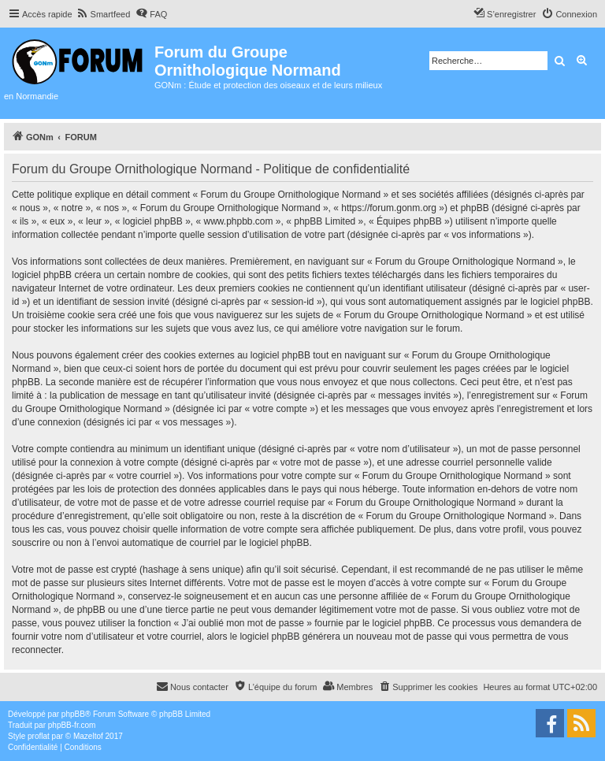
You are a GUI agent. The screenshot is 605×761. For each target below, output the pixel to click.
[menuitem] (103, 14)
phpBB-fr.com (72, 725)
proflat (39, 736)
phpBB (73, 714)
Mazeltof (88, 736)
